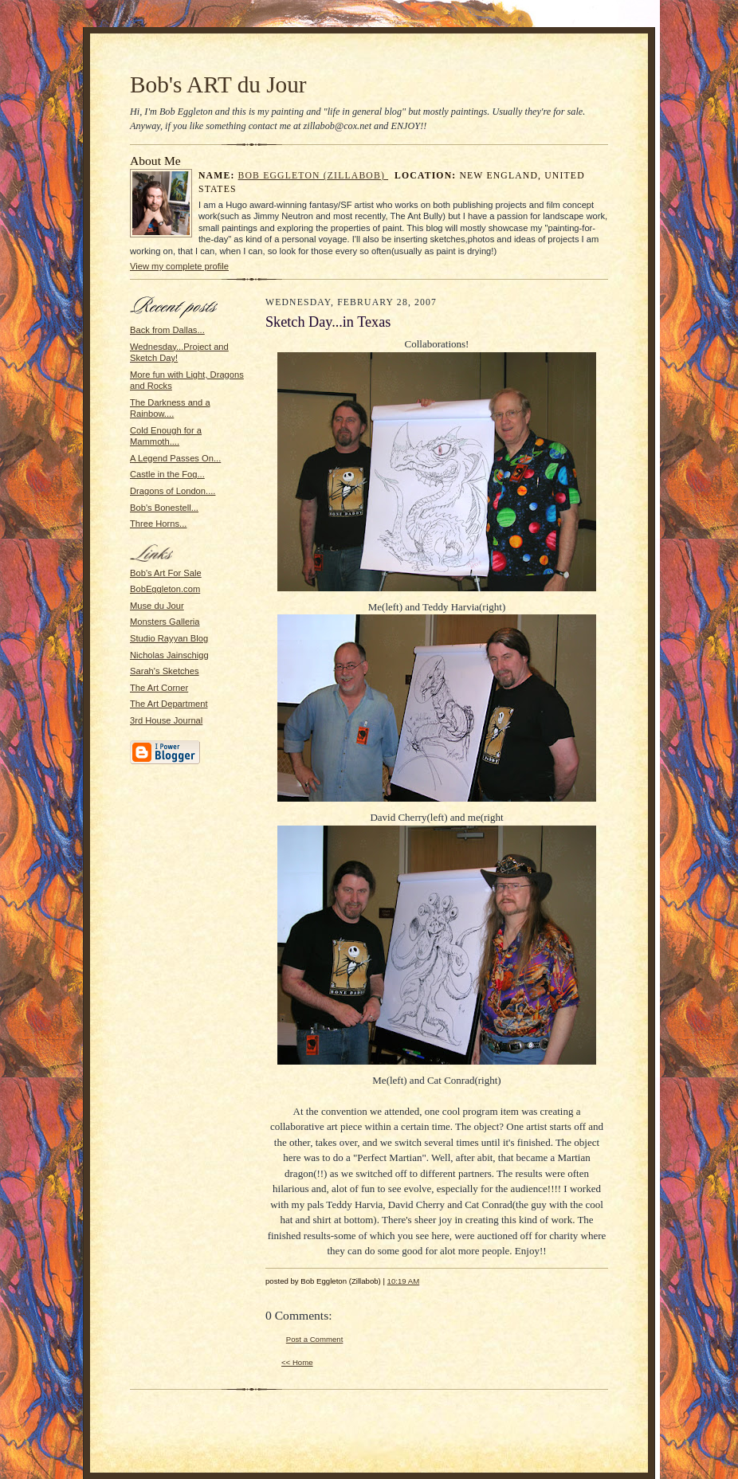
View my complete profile (179, 266)
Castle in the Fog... (167, 474)
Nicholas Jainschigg (169, 655)
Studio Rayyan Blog (169, 638)
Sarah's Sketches (164, 671)
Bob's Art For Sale (166, 573)
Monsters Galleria (165, 621)
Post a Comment (314, 1339)
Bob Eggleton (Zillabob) (313, 176)
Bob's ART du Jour (218, 84)
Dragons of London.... (172, 491)
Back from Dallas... (167, 330)
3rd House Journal (166, 720)
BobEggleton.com (165, 589)
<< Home (297, 1362)
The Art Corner (159, 687)
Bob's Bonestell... (164, 507)
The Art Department (169, 703)
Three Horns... (158, 523)
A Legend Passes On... (175, 458)
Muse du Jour (157, 605)
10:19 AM (403, 1281)
